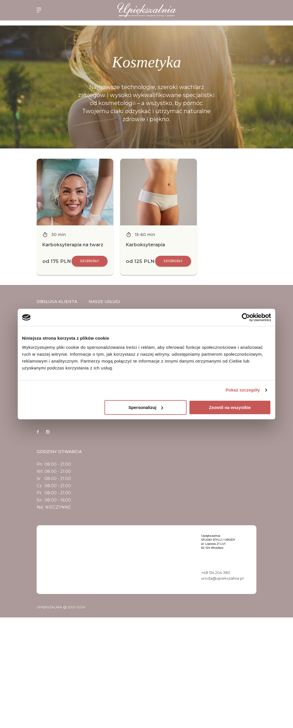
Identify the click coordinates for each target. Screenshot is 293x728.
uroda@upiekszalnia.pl (222, 578)
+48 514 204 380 (215, 572)
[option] (75, 217)
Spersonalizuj (145, 407)
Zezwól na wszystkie (230, 407)
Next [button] (261, 217)
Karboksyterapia (145, 244)
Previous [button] (32, 217)
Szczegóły (89, 261)
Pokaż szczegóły (243, 389)
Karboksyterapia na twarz (72, 244)
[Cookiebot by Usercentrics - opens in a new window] (246, 317)
